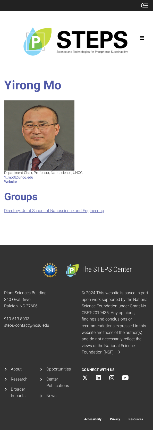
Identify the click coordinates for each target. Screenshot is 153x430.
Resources (136, 419)
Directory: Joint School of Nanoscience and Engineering (54, 210)
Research (19, 379)
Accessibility (92, 419)
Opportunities (58, 369)
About (16, 369)
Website (10, 182)
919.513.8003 (16, 318)
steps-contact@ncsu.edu (26, 325)
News (51, 395)
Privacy (115, 419)
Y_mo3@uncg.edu (18, 177)
